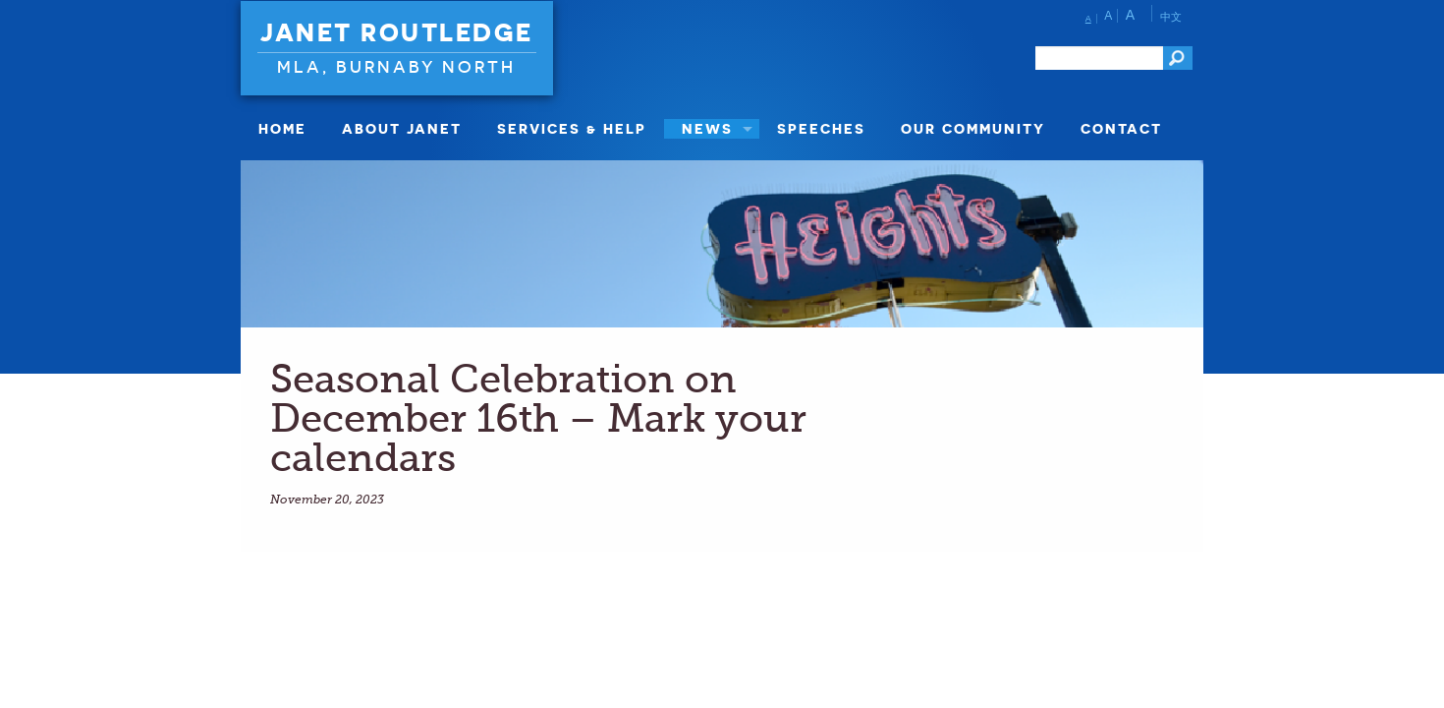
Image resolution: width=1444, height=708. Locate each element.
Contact (1121, 128)
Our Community (973, 128)
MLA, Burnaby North (396, 66)
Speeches (821, 128)
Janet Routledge (396, 32)
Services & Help (571, 128)
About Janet (402, 128)
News (707, 128)
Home (282, 128)
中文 (1171, 17)
